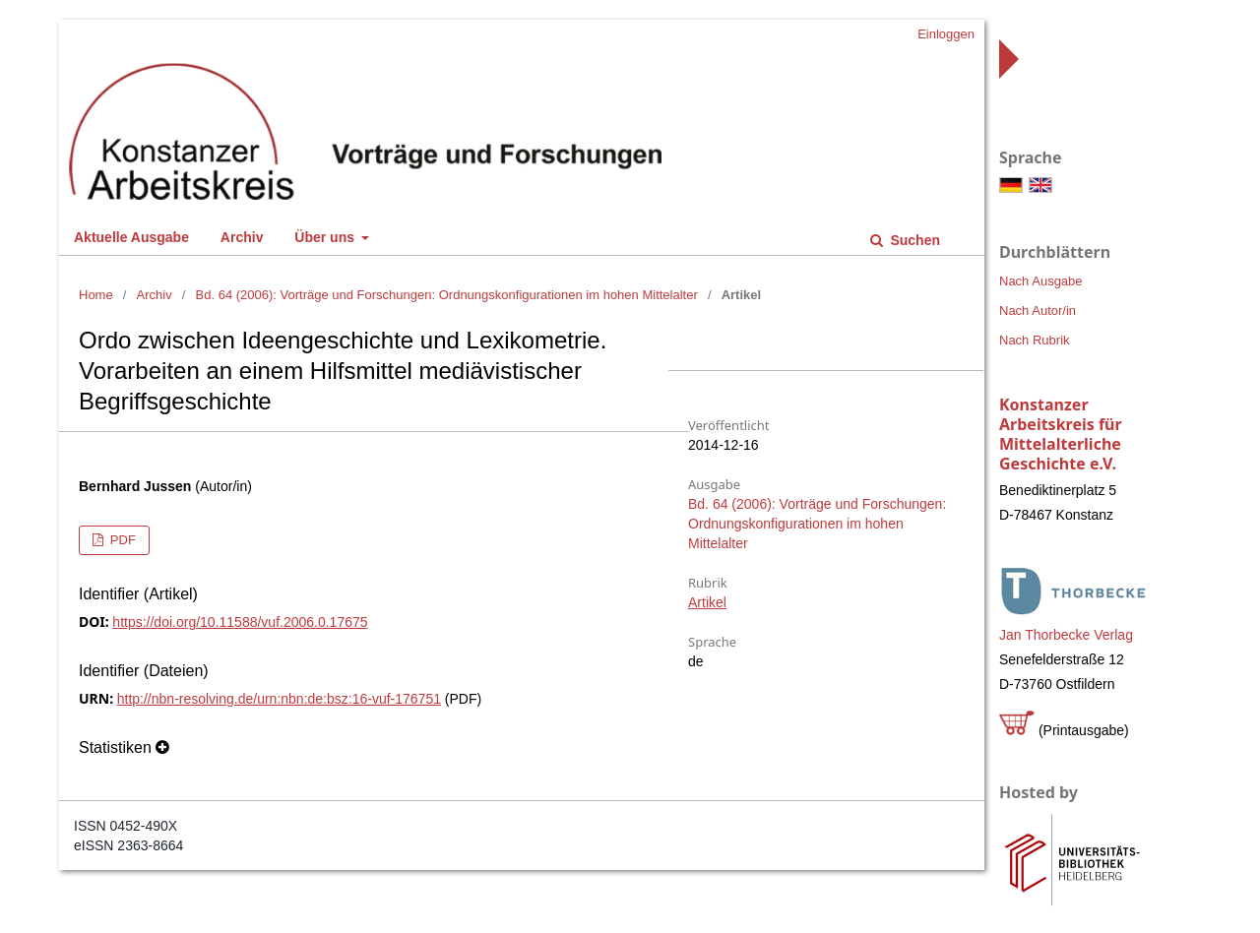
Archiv (242, 237)
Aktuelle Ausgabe (131, 237)
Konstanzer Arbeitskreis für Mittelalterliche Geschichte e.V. (1060, 434)
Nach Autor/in (1037, 310)
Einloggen (946, 34)
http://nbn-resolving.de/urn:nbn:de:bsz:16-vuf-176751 (279, 699)
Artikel (707, 602)
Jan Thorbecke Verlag (1066, 635)
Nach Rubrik (1034, 340)
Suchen (913, 240)
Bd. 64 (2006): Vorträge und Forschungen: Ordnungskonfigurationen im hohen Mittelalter (447, 294)
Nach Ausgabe (1041, 281)
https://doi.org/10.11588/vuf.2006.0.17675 (239, 622)
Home (96, 294)
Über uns (326, 237)
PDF (121, 539)
